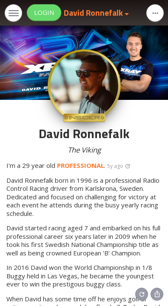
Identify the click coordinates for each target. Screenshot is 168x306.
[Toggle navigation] (13, 13)
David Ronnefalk (94, 12)
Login (44, 12)
